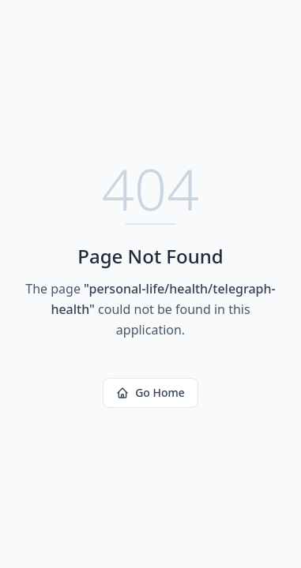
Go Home (150, 392)
